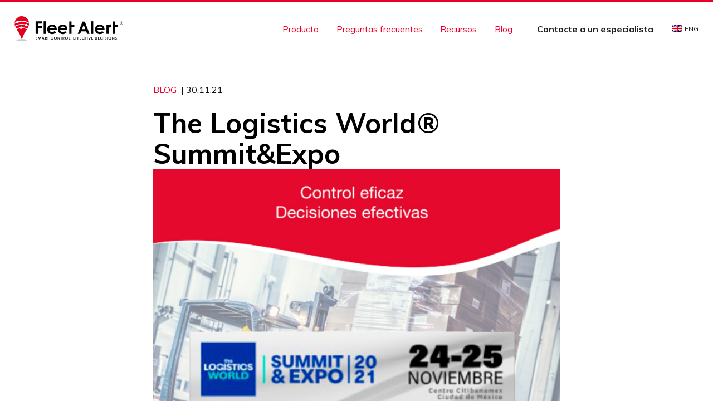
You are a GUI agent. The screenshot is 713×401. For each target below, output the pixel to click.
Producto (300, 29)
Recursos (458, 29)
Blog (503, 29)
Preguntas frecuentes (379, 29)
